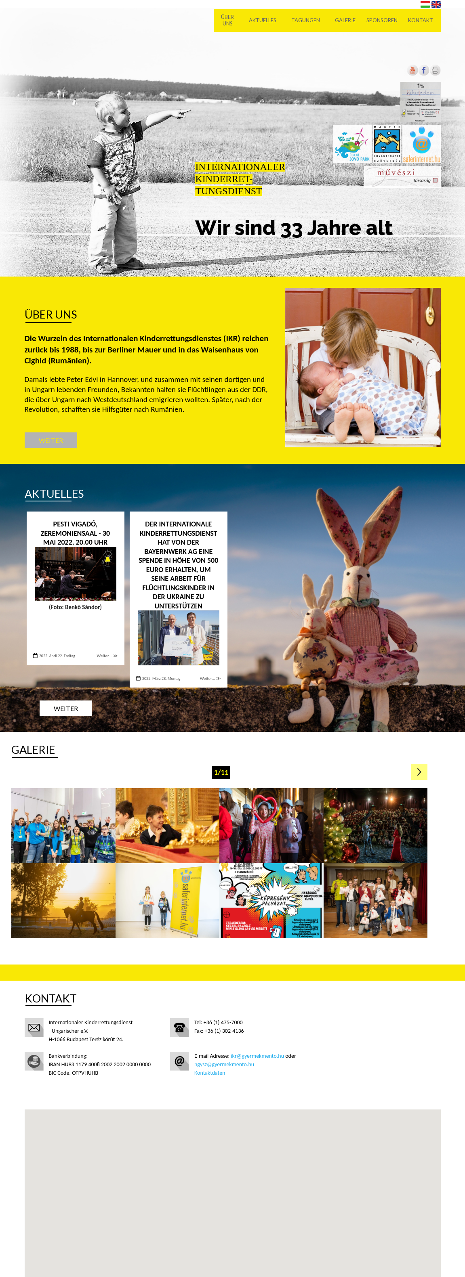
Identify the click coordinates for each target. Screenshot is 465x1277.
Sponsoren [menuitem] (382, 20)
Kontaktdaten (209, 1072)
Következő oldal (419, 772)
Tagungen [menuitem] (305, 20)
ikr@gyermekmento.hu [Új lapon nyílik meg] (257, 1056)
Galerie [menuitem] (345, 20)
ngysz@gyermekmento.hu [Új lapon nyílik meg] (224, 1064)
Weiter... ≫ (107, 655)
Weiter (51, 440)
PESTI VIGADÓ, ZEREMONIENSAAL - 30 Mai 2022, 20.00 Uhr (75, 533)
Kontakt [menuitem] (420, 20)
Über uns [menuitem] (227, 20)
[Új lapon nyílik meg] (423, 74)
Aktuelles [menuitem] (262, 20)
